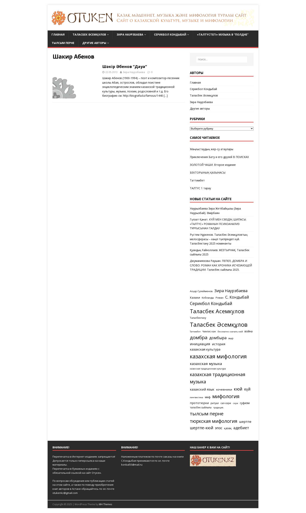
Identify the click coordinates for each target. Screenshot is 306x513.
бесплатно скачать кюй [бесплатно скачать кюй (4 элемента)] (230, 331)
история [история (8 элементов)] (218, 344)
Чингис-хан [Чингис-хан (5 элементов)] (209, 331)
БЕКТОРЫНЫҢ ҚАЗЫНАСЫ (207, 172)
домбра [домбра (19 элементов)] (198, 337)
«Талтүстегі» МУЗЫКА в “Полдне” (222, 34)
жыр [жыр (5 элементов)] (230, 338)
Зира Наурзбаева (130, 34)
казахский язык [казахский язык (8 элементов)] (202, 389)
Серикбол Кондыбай (170, 34)
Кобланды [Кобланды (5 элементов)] (208, 297)
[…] (166, 95)
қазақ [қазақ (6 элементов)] (228, 428)
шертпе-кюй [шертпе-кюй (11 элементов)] (201, 427)
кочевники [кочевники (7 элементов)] (224, 389)
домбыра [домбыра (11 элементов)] (218, 337)
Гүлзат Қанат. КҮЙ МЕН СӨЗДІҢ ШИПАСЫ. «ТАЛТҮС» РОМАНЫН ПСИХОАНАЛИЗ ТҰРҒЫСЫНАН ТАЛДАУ (218, 224)
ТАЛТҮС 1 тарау (200, 188)
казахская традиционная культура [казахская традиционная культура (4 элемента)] (208, 368)
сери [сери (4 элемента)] (235, 403)
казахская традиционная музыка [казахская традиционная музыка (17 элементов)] (217, 378)
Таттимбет (197, 180)
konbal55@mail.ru (131, 464)
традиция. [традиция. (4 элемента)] (218, 407)
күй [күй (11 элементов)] (247, 389)
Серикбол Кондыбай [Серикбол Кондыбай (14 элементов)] (211, 303)
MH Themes (105, 504)
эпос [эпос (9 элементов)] (218, 428)
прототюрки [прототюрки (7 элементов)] (199, 403)
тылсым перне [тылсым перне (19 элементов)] (206, 413)
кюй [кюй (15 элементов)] (238, 389)
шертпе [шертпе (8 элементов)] (245, 421)
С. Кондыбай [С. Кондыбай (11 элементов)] (237, 297)
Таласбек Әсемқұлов (89, 34)
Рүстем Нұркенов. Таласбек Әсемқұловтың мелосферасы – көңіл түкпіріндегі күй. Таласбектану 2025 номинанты (218, 239)
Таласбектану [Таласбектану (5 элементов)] (198, 317)
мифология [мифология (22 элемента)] (225, 396)
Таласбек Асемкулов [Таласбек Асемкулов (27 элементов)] (217, 311)
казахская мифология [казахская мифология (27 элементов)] (218, 356)
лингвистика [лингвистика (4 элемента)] (196, 397)
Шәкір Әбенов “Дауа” (124, 66)
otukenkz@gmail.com (65, 493)
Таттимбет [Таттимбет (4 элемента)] (195, 331)
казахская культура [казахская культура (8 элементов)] (205, 349)
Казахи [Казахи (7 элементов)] (195, 297)
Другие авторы (94, 43)
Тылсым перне (63, 43)
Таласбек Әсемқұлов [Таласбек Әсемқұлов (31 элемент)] (218, 324)
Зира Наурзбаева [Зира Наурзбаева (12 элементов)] (230, 290)
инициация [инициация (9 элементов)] (200, 344)
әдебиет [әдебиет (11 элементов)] (241, 427)
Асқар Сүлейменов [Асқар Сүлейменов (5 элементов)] (201, 291)
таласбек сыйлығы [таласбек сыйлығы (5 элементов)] (201, 407)
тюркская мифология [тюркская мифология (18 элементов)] (213, 421)
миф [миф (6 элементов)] (208, 397)
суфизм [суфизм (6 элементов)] (245, 403)
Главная (58, 34)
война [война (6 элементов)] (249, 331)
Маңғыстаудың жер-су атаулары (211, 149)
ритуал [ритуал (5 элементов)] (215, 403)
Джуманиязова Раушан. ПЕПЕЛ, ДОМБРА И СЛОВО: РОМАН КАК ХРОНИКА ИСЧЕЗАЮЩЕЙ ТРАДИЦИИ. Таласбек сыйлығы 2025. (221, 265)
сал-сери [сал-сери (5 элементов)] (226, 403)
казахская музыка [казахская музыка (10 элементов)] (206, 363)
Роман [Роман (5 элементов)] (219, 297)
